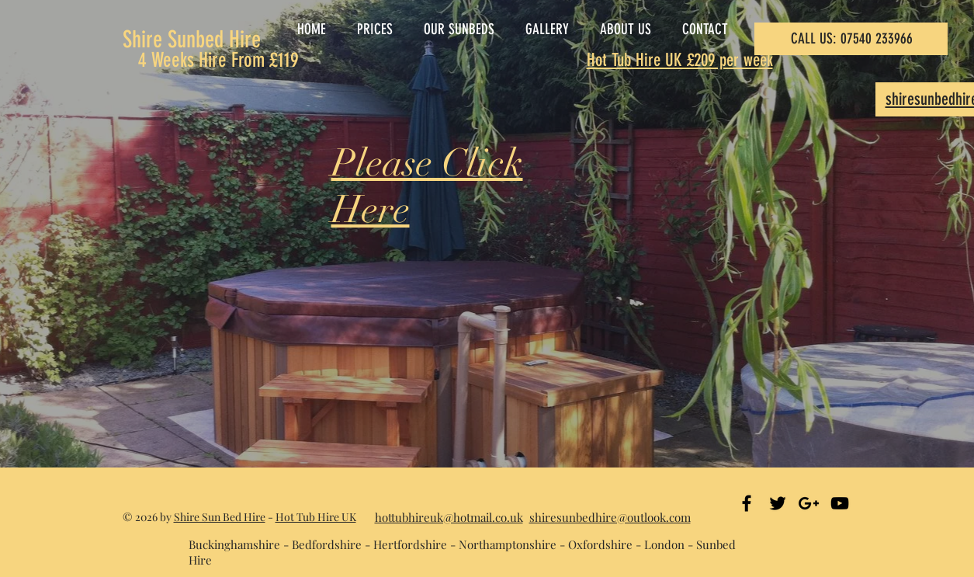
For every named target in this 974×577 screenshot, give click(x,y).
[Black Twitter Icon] (778, 503)
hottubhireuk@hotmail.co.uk (449, 517)
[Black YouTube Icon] (840, 503)
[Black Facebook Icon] (746, 503)
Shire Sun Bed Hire (219, 516)
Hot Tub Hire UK (316, 516)
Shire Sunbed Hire (192, 40)
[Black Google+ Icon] (809, 503)
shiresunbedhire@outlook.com (610, 517)
